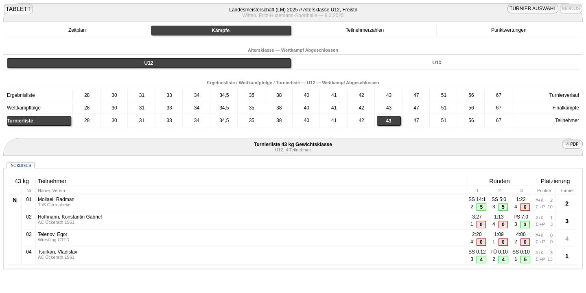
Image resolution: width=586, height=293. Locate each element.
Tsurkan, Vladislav (57, 252)
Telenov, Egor (53, 234)
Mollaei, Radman (56, 199)
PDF (572, 144)
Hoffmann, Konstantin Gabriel (70, 217)
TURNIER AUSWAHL (532, 8)
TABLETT (18, 9)
